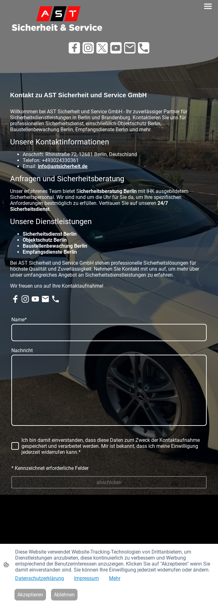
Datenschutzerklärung (39, 578)
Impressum (86, 578)
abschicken (109, 482)
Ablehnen (64, 595)
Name (19, 320)
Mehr (114, 578)
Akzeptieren (30, 595)
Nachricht (22, 350)
